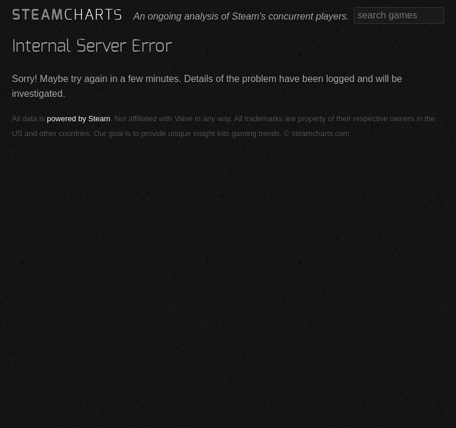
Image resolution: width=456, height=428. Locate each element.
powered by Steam (78, 118)
